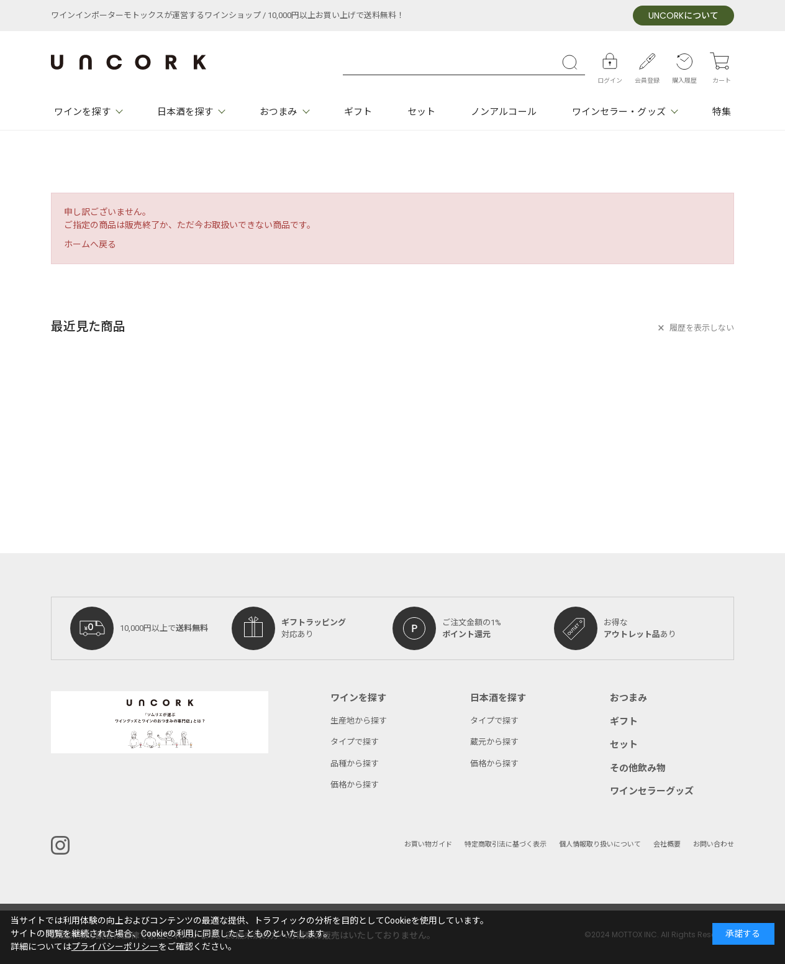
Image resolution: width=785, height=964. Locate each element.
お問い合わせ (713, 844)
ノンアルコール (504, 112)
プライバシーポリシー (114, 946)
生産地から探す (358, 721)
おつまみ (278, 112)
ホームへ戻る (90, 244)
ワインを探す (82, 112)
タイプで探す (354, 742)
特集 (721, 112)
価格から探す (354, 785)
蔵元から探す (494, 742)
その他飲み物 (638, 768)
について (683, 15)
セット (421, 112)
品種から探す (354, 763)
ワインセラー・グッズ (619, 112)
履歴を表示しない (701, 328)
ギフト (358, 112)
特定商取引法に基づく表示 (506, 844)
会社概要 (667, 844)
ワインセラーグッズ (652, 791)
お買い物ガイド (428, 844)
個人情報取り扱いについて (600, 844)
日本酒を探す (185, 112)
